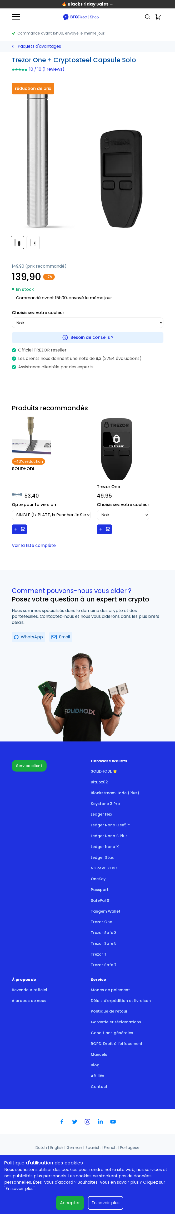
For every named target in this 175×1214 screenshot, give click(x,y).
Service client (29, 765)
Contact (99, 1086)
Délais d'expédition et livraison (121, 1000)
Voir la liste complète (34, 545)
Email (60, 637)
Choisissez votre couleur (38, 313)
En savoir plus (105, 1203)
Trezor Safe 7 (104, 964)
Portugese (129, 1147)
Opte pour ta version (34, 505)
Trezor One (101, 921)
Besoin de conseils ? (87, 337)
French (111, 1147)
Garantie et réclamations (116, 1022)
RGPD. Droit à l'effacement (117, 1043)
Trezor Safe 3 (104, 932)
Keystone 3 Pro (105, 803)
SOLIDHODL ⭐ (104, 771)
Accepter (70, 1203)
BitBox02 (99, 782)
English (57, 1147)
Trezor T (99, 954)
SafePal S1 (101, 900)
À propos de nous (29, 1000)
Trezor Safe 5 (104, 943)
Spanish (94, 1147)
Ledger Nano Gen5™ (110, 825)
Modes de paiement (110, 990)
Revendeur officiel (29, 990)
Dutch (42, 1147)
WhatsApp (28, 637)
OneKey (98, 878)
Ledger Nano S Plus (109, 836)
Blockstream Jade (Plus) (115, 793)
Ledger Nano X (105, 846)
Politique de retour (109, 1011)
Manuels (99, 1054)
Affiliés (97, 1075)
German (75, 1147)
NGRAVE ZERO (104, 868)
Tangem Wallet (106, 911)
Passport (100, 889)
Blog (95, 1065)
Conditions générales (112, 1032)
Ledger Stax (102, 857)
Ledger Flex (101, 814)
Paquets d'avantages (39, 46)
